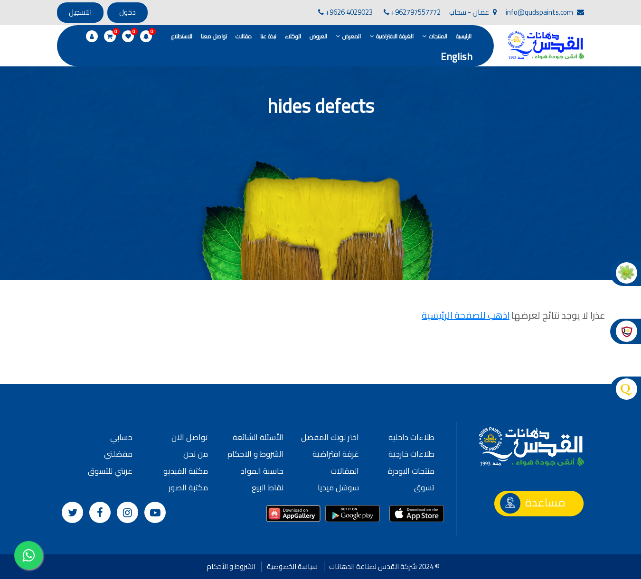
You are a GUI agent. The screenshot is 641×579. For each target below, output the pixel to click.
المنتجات (438, 36)
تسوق (424, 487)
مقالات (244, 36)
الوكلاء (293, 36)
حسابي (121, 437)
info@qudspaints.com (545, 12)
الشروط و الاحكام (255, 453)
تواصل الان (189, 437)
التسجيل (80, 12)
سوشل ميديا (338, 487)
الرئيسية (463, 36)
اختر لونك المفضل (330, 437)
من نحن (195, 453)
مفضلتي (118, 453)
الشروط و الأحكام (231, 566)
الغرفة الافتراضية (395, 36)
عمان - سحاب (473, 12)
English (456, 56)
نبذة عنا (268, 36)
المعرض (351, 36)
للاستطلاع (181, 36)
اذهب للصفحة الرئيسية (465, 315)
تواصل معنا (214, 36)
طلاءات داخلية (411, 437)
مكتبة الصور (188, 487)
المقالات (344, 470)
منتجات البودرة (411, 470)
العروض (318, 36)
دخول (127, 12)
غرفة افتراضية (335, 453)
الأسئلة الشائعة (258, 437)
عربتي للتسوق (110, 470)
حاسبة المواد (262, 470)
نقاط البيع (267, 487)
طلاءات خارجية (411, 453)
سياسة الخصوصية (292, 566)
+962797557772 (412, 12)
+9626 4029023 (345, 12)
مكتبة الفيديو (185, 470)
